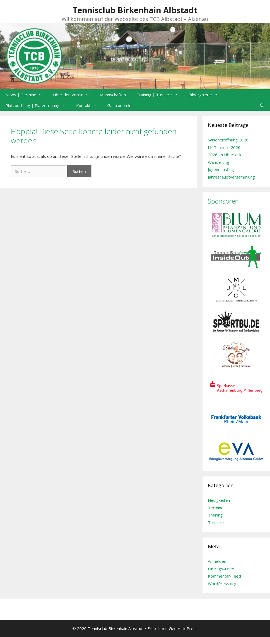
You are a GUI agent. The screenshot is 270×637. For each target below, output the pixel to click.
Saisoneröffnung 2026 (228, 140)
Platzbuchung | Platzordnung (38, 105)
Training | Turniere (160, 94)
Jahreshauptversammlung (231, 177)
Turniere (216, 522)
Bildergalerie (206, 94)
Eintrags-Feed (221, 568)
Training (215, 515)
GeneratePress (183, 628)
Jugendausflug (221, 169)
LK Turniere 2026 (224, 147)
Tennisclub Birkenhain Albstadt (135, 10)
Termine (215, 507)
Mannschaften (113, 94)
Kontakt (89, 105)
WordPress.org (222, 583)
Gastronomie (119, 105)
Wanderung (218, 162)
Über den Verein (74, 94)
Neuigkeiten (219, 500)
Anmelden (217, 561)
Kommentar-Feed (224, 576)
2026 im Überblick (224, 154)
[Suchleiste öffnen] (262, 105)
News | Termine (26, 94)
